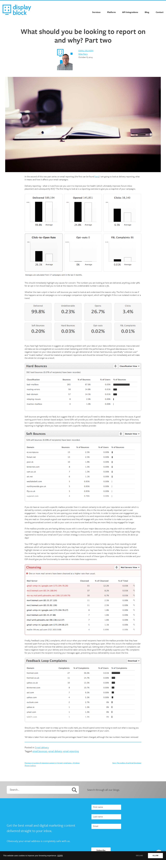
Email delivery (86, 50)
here (97, 176)
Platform (111, 12)
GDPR (60, 856)
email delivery (55, 751)
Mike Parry (83, 54)
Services (96, 12)
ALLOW (155, 856)
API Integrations (130, 12)
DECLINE (139, 856)
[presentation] (111, 838)
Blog (147, 12)
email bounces (39, 751)
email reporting (71, 751)
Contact (159, 12)
